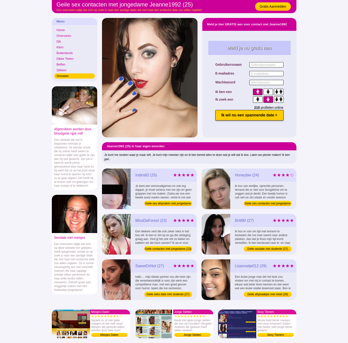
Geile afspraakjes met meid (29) (267, 294)
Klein (60, 47)
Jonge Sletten (192, 335)
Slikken (62, 70)
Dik (59, 41)
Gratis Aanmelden (273, 6)
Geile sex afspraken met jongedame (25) (168, 204)
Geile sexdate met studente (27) (267, 248)
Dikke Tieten (65, 58)
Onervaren (64, 36)
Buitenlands (65, 53)
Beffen (61, 64)
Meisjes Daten (109, 335)
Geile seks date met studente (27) (167, 294)
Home (61, 30)
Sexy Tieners (275, 335)
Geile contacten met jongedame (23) (168, 248)
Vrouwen (63, 76)
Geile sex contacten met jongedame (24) (267, 204)
